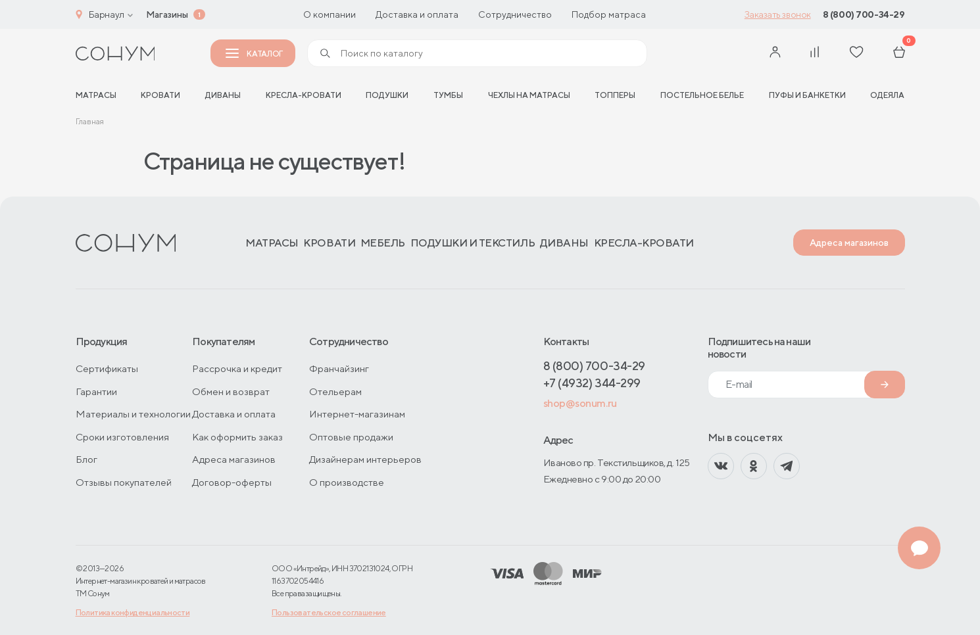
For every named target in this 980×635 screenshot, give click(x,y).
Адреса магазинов (849, 242)
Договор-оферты (232, 482)
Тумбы (448, 95)
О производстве (346, 482)
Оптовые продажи (351, 436)
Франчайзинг (339, 368)
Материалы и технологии (133, 413)
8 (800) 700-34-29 (864, 14)
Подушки (387, 95)
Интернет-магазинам (357, 413)
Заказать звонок (778, 14)
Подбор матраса (609, 14)
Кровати (160, 95)
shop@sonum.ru (580, 403)
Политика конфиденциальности (133, 612)
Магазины (167, 14)
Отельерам (335, 391)
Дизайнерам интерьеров (365, 459)
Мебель (382, 243)
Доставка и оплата (417, 14)
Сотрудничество (515, 14)
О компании (329, 14)
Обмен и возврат (231, 391)
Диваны (223, 95)
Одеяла (887, 95)
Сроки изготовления (122, 436)
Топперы (615, 95)
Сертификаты (107, 368)
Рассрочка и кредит (237, 368)
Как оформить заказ (237, 436)
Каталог (254, 54)
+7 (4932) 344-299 (592, 383)
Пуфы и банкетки (807, 95)
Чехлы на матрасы (529, 95)
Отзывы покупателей (124, 482)
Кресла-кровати (303, 95)
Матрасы (272, 243)
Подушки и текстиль (472, 243)
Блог (86, 459)
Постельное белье (702, 95)
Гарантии (96, 391)
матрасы (96, 95)
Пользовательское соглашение (329, 612)
